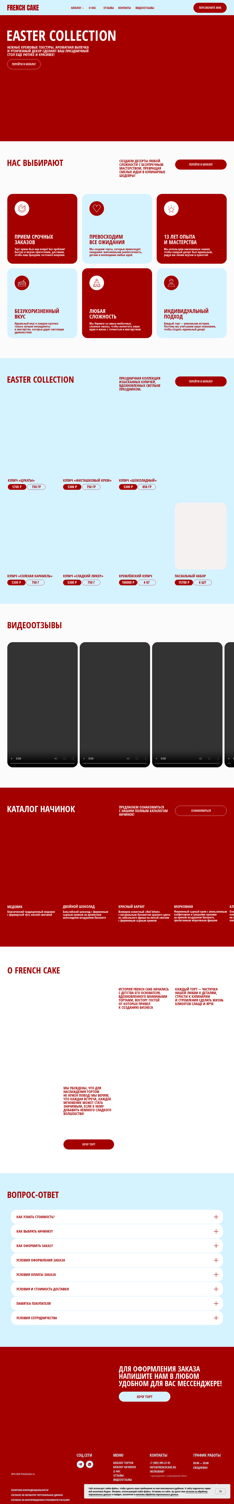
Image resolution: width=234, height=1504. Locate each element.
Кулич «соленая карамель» (29, 575)
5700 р (17, 486)
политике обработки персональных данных (156, 1494)
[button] (210, 8)
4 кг (147, 582)
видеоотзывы (144, 8)
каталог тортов (123, 1463)
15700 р (183, 582)
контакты (124, 8)
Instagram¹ (157, 1471)
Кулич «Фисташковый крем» (87, 480)
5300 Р (72, 582)
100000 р (128, 582)
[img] (200, 536)
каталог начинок (124, 1467)
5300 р (72, 486)
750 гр (91, 486)
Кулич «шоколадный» (138, 480)
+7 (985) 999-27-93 (160, 1463)
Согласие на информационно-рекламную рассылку (40, 1500)
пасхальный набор (190, 575)
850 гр (147, 486)
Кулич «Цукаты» (21, 480)
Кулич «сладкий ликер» (83, 575)
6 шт (202, 582)
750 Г (91, 582)
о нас (92, 8)
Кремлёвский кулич (135, 575)
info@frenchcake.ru (163, 1467)
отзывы (108, 8)
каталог (76, 8)
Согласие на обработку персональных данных (37, 1495)
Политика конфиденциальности (29, 1490)
